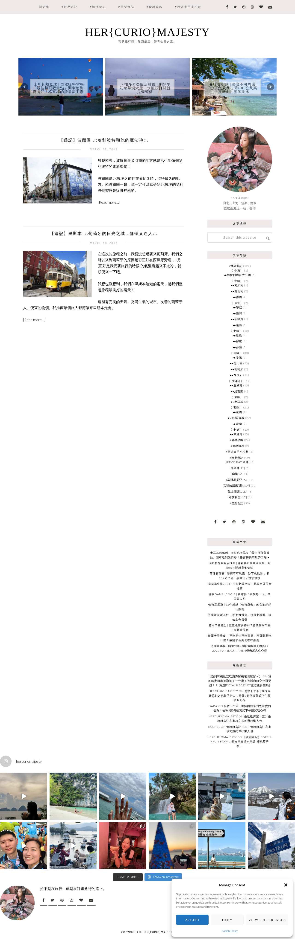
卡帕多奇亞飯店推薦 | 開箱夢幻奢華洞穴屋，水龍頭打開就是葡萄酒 (145, 88)
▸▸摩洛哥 (236, 434)
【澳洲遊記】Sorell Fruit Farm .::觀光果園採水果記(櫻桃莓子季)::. (241, 741)
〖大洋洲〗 (236, 381)
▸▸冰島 (237, 335)
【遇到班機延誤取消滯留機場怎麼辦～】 (235, 676)
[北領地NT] (237, 468)
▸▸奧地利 (237, 291)
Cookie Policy (230, 930)
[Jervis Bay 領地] (237, 462)
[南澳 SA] (237, 473)
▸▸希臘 (237, 357)
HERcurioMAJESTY (223, 691)
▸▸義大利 (236, 363)
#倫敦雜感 (237, 446)
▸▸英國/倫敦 (236, 418)
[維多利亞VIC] (237, 497)
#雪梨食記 (236, 503)
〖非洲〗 (236, 429)
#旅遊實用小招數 (237, 451)
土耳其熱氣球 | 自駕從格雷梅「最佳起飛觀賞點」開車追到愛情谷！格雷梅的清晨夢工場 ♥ (58, 89)
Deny (227, 920)
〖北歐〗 (236, 331)
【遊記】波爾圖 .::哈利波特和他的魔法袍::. (103, 140)
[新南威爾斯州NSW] (236, 485)
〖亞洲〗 (237, 303)
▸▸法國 (237, 412)
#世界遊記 (235, 266)
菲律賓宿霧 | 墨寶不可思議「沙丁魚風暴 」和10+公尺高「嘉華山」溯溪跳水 (231, 88)
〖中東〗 (237, 270)
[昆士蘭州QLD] (237, 491)
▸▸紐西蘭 (237, 391)
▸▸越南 (237, 325)
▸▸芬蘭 (237, 347)
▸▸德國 (237, 297)
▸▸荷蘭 (237, 424)
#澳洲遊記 (236, 457)
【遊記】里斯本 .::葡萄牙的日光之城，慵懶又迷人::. (104, 233)
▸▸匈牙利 (237, 285)
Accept (192, 920)
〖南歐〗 (236, 353)
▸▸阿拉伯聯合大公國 (237, 275)
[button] (285, 885)
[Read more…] (109, 202)
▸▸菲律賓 (237, 319)
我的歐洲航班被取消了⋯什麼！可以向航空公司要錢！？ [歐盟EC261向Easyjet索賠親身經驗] (239, 681)
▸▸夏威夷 (236, 385)
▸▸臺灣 (237, 313)
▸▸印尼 (237, 307)
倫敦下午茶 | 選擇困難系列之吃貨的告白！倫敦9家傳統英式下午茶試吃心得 (240, 695)
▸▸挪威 (237, 341)
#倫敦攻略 (236, 440)
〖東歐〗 (237, 397)
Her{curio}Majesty (147, 32)
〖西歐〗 (236, 407)
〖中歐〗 (237, 281)
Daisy (213, 706)
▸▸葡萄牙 (237, 369)
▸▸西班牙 (236, 375)
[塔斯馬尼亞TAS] (237, 479)
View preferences (267, 920)
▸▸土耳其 (237, 401)
